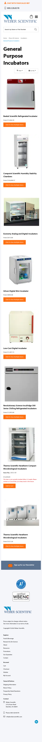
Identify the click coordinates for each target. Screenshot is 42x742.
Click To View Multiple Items (15, 125)
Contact (5, 658)
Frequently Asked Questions (11, 691)
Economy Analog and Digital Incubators (20, 233)
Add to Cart (9, 486)
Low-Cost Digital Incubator (15, 348)
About (5, 645)
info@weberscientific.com (14, 717)
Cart (4, 666)
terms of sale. (25, 623)
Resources (6, 648)
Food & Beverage (8, 638)
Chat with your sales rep (17, 3)
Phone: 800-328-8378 (12, 713)
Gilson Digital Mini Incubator (15, 291)
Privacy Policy (7, 694)
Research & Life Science (10, 642)
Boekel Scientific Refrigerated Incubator (20, 116)
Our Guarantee (7, 654)
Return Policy (7, 688)
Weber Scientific (8, 22)
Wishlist (5, 672)
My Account (7, 675)
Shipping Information (9, 684)
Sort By (32, 70)
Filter (20, 70)
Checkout (6, 669)
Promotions (6, 651)
